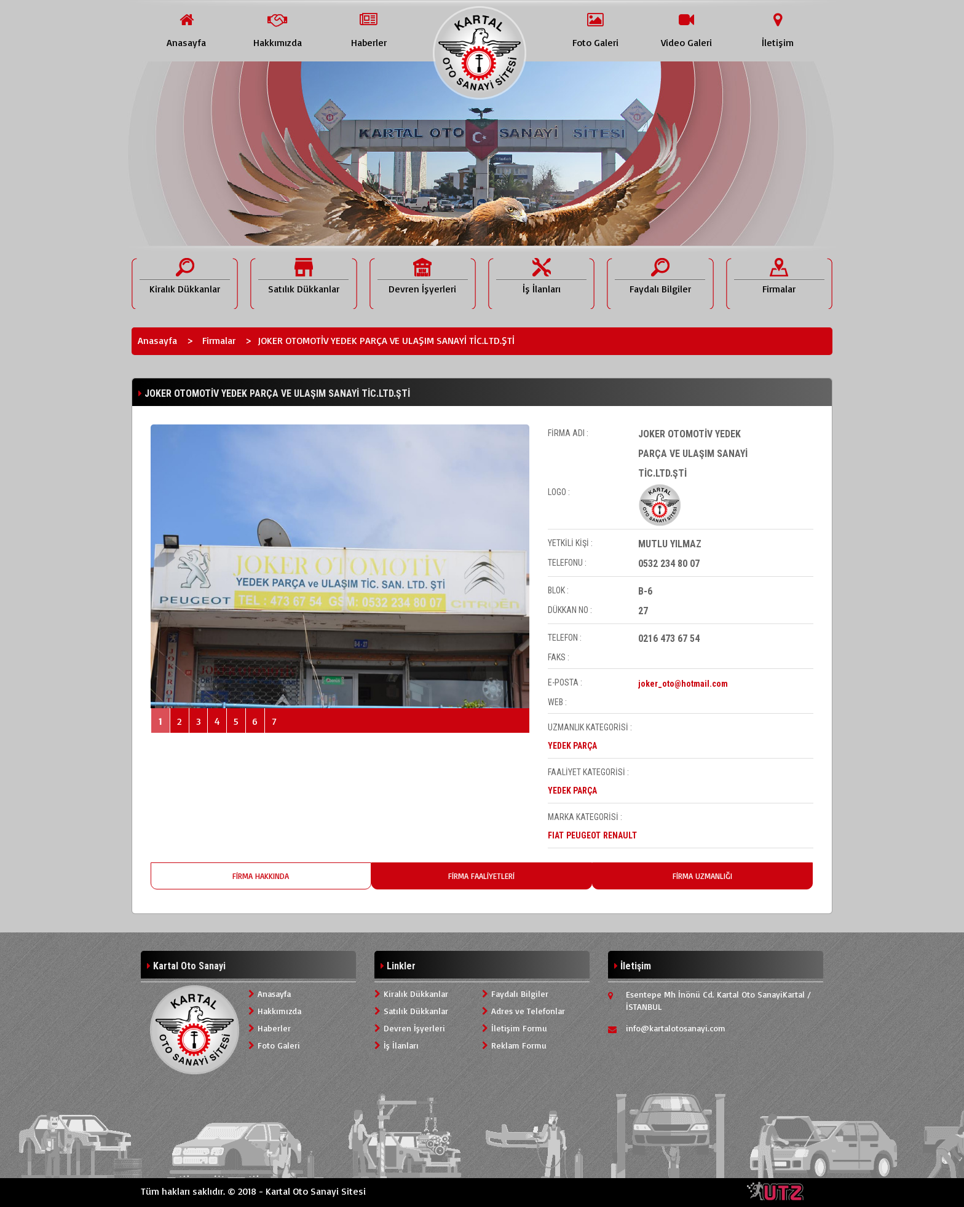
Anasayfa (157, 340)
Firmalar (218, 340)
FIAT (556, 835)
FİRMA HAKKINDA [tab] (260, 876)
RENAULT (620, 835)
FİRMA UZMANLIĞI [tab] (702, 876)
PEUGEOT (583, 835)
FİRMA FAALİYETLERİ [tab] (481, 876)
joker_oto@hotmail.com (683, 684)
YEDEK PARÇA (572, 746)
